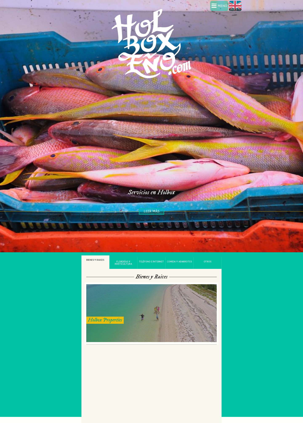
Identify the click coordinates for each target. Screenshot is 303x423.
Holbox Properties (105, 316)
